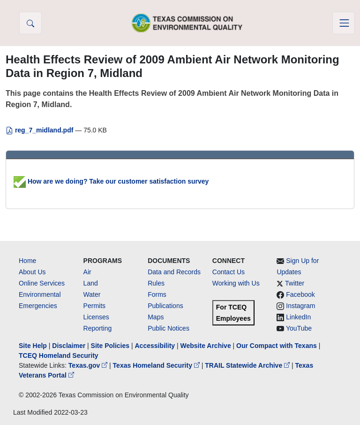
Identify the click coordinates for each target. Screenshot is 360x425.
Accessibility (156, 345)
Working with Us (236, 283)
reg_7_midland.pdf (40, 130)
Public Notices (168, 328)
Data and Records (174, 272)
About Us (32, 272)
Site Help (33, 345)
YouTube (299, 328)
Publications (165, 305)
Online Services (42, 283)
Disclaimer (68, 345)
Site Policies (110, 345)
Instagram (300, 305)
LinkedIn (298, 317)
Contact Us (228, 272)
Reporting (97, 328)
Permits (94, 305)
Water (92, 294)
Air (87, 272)
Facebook (300, 294)
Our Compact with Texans (276, 345)
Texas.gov (88, 365)
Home (27, 260)
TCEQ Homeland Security (58, 355)
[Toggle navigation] (343, 23)
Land (90, 283)
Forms (157, 294)
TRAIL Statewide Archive (248, 365)
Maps (156, 317)
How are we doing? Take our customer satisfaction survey (111, 181)
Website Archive (205, 345)
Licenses (96, 317)
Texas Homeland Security (157, 365)
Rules (156, 283)
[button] (30, 23)
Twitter (294, 283)
